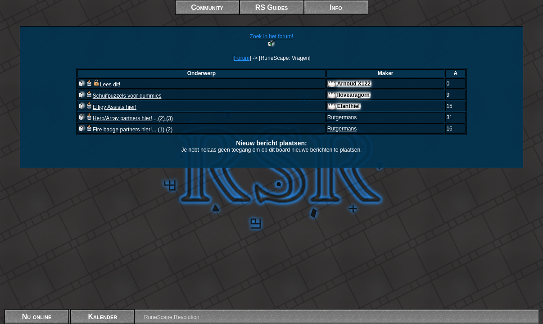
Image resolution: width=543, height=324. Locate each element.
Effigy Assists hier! (107, 107)
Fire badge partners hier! (115, 129)
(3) (169, 118)
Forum (242, 58)
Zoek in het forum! (272, 36)
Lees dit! (99, 84)
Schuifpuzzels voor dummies (120, 96)
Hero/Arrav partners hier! (115, 118)
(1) (161, 129)
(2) (161, 118)
